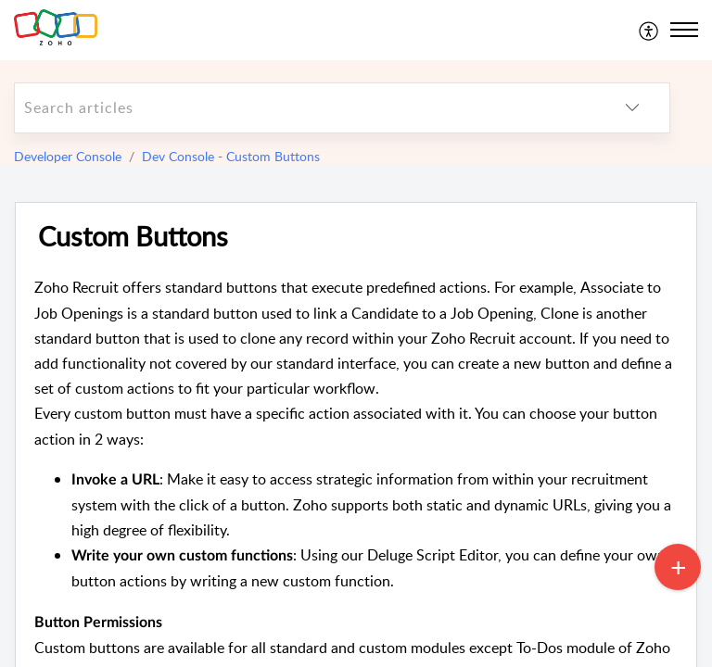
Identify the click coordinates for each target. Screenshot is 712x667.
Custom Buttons (133, 236)
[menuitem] (649, 29)
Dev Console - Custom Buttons (231, 156)
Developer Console (67, 156)
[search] (305, 107)
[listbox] (632, 107)
